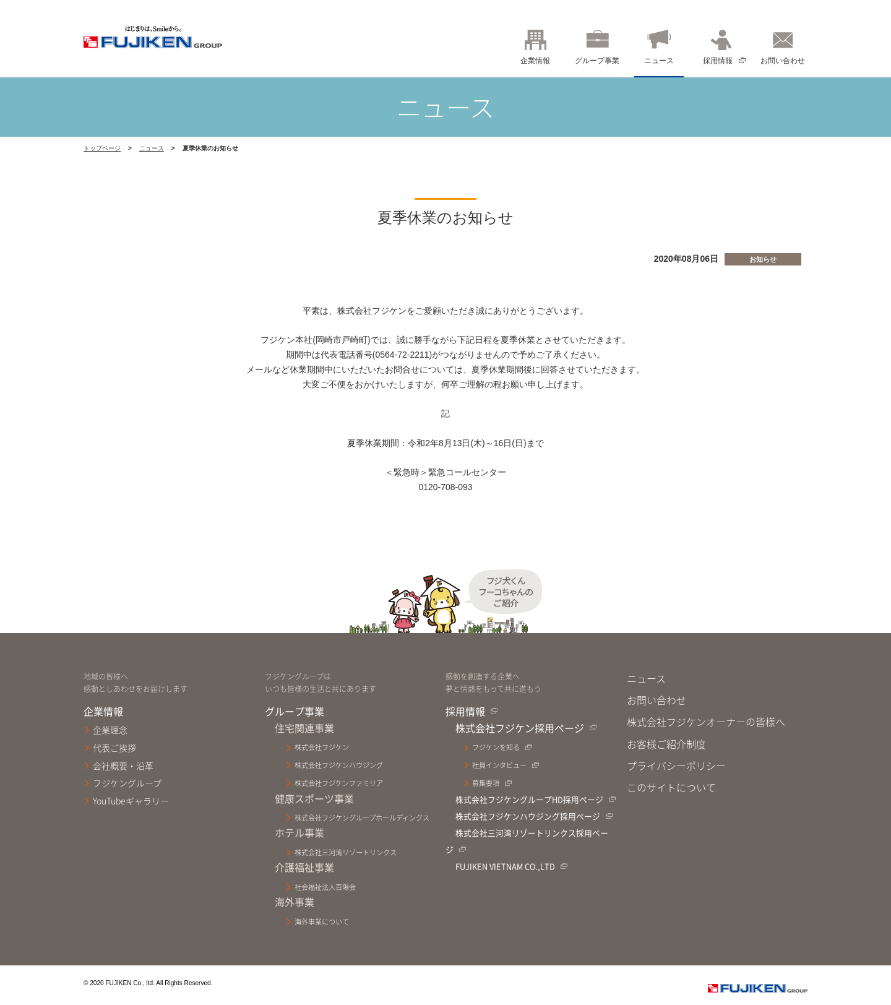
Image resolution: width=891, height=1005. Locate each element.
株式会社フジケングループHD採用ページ (529, 799)
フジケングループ (127, 783)
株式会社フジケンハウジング (339, 765)
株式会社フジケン (322, 747)
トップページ (102, 148)
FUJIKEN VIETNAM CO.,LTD (505, 866)
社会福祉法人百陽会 (325, 887)
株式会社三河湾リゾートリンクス (346, 852)
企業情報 (535, 60)
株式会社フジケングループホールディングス (362, 818)
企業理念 (110, 729)
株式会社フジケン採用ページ (519, 727)
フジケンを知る (496, 747)
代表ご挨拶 (114, 747)
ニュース (659, 60)
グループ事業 (597, 60)
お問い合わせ (782, 60)
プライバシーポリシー (676, 765)
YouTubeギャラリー (131, 801)
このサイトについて (671, 787)
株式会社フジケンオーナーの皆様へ (706, 721)
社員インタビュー (499, 765)
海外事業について (322, 922)
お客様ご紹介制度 (666, 743)
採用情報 (718, 60)
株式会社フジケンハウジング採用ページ (527, 816)
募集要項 (485, 783)
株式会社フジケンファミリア (339, 783)
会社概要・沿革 (123, 765)
